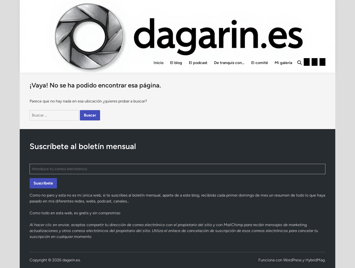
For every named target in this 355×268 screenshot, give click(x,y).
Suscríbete (43, 183)
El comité (259, 62)
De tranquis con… (229, 62)
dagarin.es (71, 260)
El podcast (198, 62)
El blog (176, 62)
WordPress (292, 260)
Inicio (158, 62)
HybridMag (315, 260)
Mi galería (283, 62)
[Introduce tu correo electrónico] (177, 169)
